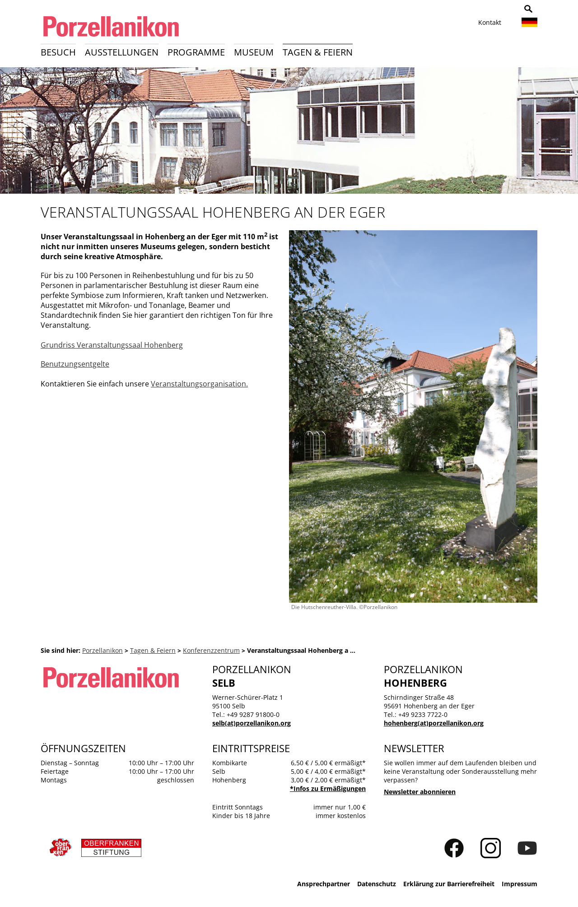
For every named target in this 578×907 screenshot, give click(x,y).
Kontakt (489, 22)
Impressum (519, 883)
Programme (196, 52)
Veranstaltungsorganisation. (199, 384)
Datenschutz (376, 883)
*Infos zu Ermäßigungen (328, 788)
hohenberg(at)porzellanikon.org (434, 723)
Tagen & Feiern (318, 52)
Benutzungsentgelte (75, 364)
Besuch (58, 52)
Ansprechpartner (323, 883)
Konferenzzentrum (211, 650)
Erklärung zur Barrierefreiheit (448, 883)
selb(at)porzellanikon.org (251, 723)
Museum (254, 52)
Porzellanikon (102, 650)
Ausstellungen (121, 52)
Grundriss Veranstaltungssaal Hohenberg (112, 345)
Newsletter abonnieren (420, 791)
